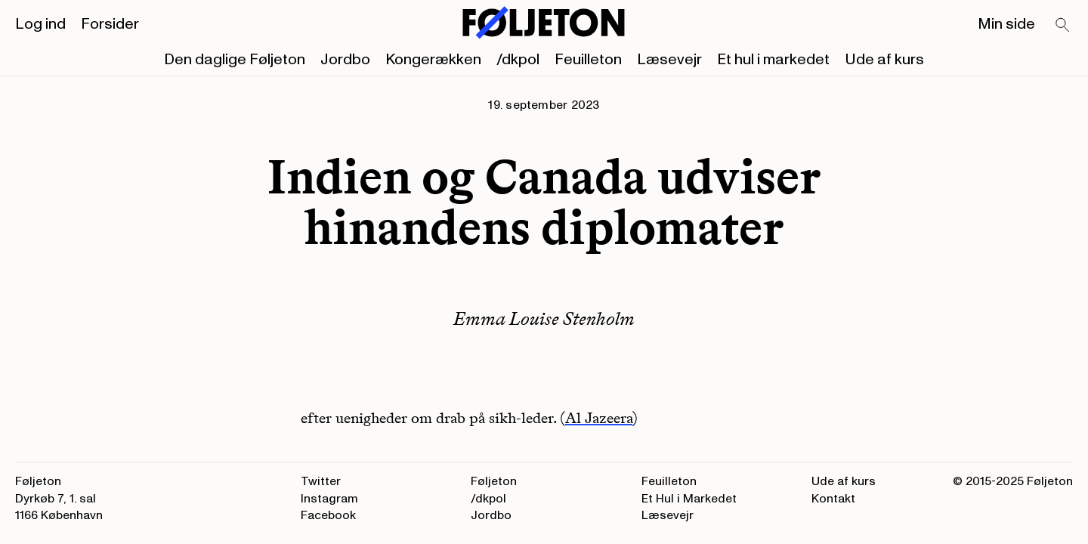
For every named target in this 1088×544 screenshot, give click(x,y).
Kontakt (833, 498)
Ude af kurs (884, 59)
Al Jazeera (598, 418)
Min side (1006, 24)
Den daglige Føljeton (234, 59)
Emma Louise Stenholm (544, 318)
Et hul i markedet (773, 59)
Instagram (329, 498)
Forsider (110, 24)
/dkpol (517, 59)
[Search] (1063, 26)
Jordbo (345, 59)
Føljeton (494, 481)
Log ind (40, 24)
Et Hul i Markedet (689, 498)
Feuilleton (588, 59)
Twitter (321, 481)
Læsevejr (669, 59)
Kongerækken (433, 59)
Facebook (328, 515)
